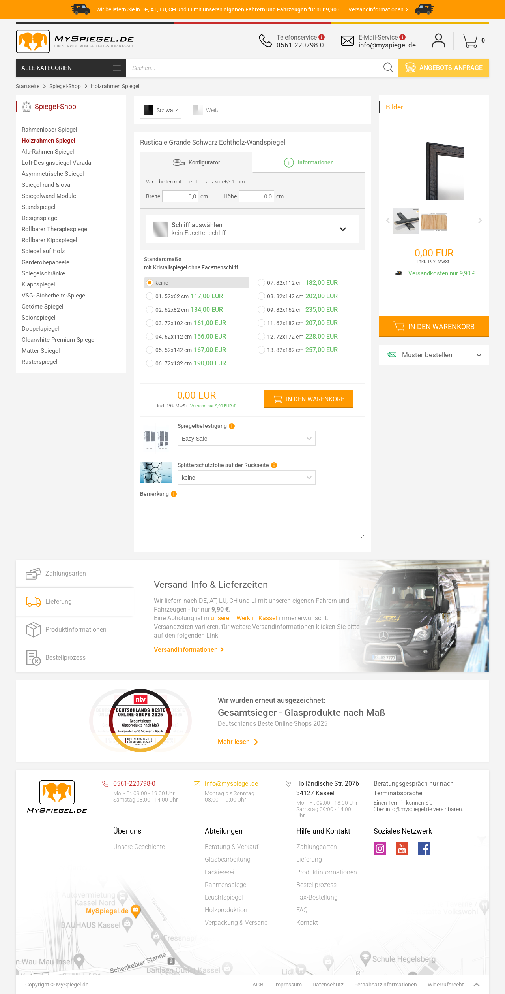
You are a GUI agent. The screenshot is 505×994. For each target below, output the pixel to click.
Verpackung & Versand (236, 922)
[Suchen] (388, 68)
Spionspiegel (39, 317)
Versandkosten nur (433, 273)
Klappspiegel (38, 284)
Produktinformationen (326, 872)
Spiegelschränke (43, 273)
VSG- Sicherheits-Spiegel (54, 295)
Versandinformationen (189, 649)
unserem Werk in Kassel (244, 617)
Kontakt (307, 922)
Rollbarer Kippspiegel (49, 240)
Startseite (27, 86)
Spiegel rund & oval (47, 184)
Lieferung (309, 859)
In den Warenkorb (315, 399)
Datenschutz (328, 984)
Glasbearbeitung (228, 859)
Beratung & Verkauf (231, 847)
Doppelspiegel (40, 328)
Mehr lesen (238, 742)
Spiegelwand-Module (49, 196)
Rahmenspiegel (226, 885)
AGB (258, 984)
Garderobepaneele (45, 262)
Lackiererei (219, 872)
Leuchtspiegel (224, 897)
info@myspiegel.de (387, 45)
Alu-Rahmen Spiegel (48, 151)
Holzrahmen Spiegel (115, 86)
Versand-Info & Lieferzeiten (211, 584)
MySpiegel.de (72, 984)
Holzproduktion (226, 910)
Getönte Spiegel (43, 306)
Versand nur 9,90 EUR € (213, 406)
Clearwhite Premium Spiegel (59, 339)
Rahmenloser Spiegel (49, 129)
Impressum (288, 984)
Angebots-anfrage (444, 67)
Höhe (230, 196)
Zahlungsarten (316, 847)
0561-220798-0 (300, 45)
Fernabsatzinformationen (385, 984)
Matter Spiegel (41, 350)
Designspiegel (40, 218)
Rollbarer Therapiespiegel (55, 229)
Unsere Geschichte (139, 847)
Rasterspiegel (40, 361)
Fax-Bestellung (317, 897)
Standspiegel (39, 207)
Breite (153, 196)
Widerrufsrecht (446, 984)
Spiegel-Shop (65, 86)
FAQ (302, 910)
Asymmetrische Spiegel (53, 173)
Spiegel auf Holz (43, 251)
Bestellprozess (316, 885)
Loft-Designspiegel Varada (56, 162)
